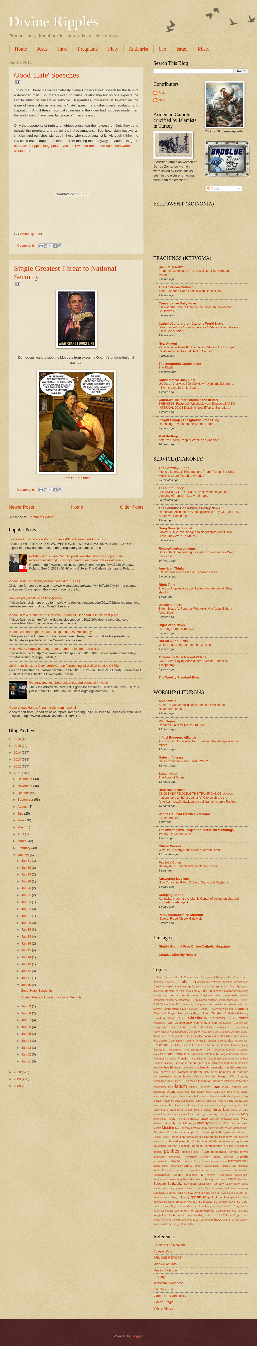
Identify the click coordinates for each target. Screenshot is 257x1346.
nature (211, 1128)
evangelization (194, 1049)
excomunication (225, 1049)
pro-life (242, 1156)
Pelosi (165, 1137)
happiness (230, 1062)
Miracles (226, 1118)
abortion (189, 981)
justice (190, 1100)
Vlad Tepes (167, 721)
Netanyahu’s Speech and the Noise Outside (188, 866)
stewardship (186, 1206)
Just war (180, 1100)
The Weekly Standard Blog (179, 677)
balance (180, 991)
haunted (158, 1067)
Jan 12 (26, 971)
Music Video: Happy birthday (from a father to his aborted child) (54, 649)
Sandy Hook (232, 1183)
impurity (243, 1076)
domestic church (206, 1040)
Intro (63, 49)
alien (245, 982)
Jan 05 (26, 1034)
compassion (160, 1027)
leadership (166, 1105)
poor (196, 1152)
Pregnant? (88, 49)
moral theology (186, 1123)
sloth (156, 1197)
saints (232, 1179)
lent (187, 1105)
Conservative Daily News (178, 303)
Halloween (217, 1063)
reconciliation (195, 1170)
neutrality (221, 1128)
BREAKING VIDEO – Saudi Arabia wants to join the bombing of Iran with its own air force (193, 494)
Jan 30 (26, 867)
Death (244, 1031)
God (177, 1062)
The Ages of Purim (171, 777)
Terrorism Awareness (168, 1283)
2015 (18, 746)
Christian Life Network (169, 1245)
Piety (113, 49)
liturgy (217, 1109)
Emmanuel (198, 1045)
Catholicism (171, 1008)
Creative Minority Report (177, 955)
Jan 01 (26, 1061)
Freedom (183, 1058)
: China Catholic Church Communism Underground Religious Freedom (196, 977)
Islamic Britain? (169, 818)
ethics (225, 1045)
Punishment (176, 1165)
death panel (160, 1036)
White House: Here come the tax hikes (185, 645)
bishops (206, 991)
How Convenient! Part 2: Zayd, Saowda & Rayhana (193, 882)
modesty (169, 1123)
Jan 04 (26, 1041)
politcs (157, 1151)
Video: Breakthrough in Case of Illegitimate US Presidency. (50, 632)
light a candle (202, 1109)
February (24, 848)
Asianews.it (167, 701)
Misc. (244, 1118)
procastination (161, 1161)
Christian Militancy (236, 1013)
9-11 (178, 982)
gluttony (168, 1063)
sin (246, 1192)
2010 (18, 1072)
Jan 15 (26, 950)
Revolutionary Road (178, 1179)
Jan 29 (26, 874)
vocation (194, 1219)
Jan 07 (26, 1020)
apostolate (208, 986)
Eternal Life (212, 1045)
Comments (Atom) (41, 517)
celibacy (193, 1009)
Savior (188, 1188)
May (20, 827)
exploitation (159, 1054)
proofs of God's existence (197, 1161)
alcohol (238, 982)
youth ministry (185, 1224)
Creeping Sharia (171, 895)
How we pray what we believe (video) (35, 598)
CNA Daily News (171, 267)
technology (182, 1210)
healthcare (233, 1067)
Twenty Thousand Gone (175, 834)
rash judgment (240, 1165)
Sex (162, 49)
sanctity (219, 1183)
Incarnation (159, 1081)
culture (235, 1031)
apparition (222, 986)
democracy (191, 1036)
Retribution (159, 1179)
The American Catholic (176, 287)
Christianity (197, 1018)
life (240, 1105)
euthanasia (175, 1049)
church (243, 1018)
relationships (161, 1174)
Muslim (168, 1127)
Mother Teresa (231, 1123)
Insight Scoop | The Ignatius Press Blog (189, 420)
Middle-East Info (165, 1264)
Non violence (234, 1128)
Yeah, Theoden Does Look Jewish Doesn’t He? (190, 291)
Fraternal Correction (164, 1058)
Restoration (241, 1174)
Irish (170, 1087)
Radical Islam (211, 1165)
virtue (176, 1219)
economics (225, 1040)
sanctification (204, 1183)
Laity (245, 1100)
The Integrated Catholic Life (180, 364)
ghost (231, 1058)
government (189, 1062)
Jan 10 (26, 985)
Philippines (211, 1136)
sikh (241, 1192)
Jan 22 (26, 909)
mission (158, 1123)
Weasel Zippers (170, 605)
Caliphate (206, 995)
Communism (241, 1022)
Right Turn (167, 584)
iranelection (160, 1087)
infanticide (191, 1081)
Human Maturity (193, 1076)
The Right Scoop (171, 488)
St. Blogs (159, 1277)
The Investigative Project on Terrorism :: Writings (196, 830)
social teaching (168, 1197)
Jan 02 (26, 1054)
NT (167, 1132)
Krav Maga (234, 1100)
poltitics (187, 1151)
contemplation (161, 1031)
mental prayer (199, 1118)
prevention (175, 1156)
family (179, 1054)
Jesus (42, 49)
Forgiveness (227, 1054)
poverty (234, 1152)
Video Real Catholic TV (170, 1296)
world (163, 1224)
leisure (179, 1105)
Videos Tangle (163, 1302)
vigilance (166, 1219)
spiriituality (198, 1197)
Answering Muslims (174, 878)
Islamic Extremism (200, 1087)
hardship (243, 1063)
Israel (181, 49)
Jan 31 (26, 861)
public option (160, 1165)
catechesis (230, 995)
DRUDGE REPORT (167, 1257)
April (21, 834)
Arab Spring (237, 986)
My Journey (182, 1127)
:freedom (158, 982)
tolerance (243, 1210)
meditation (183, 1118)
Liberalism (197, 1105)
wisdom (205, 1219)
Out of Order (80, 478)
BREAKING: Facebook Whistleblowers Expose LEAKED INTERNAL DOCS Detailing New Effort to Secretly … (197, 405)
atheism (169, 990)
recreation (225, 1170)
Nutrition (174, 1132)
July (20, 813)
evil (209, 1049)
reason (180, 1170)
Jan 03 (26, 1048)
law (155, 1105)
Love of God (239, 1109)
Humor (223, 1076)
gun (207, 1063)
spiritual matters (239, 1197)
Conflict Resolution (201, 1027)
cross (216, 1031)
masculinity (159, 1118)
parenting (217, 1132)
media (172, 1118)
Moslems (215, 1123)
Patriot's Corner (171, 862)
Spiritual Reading (163, 1201)
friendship (197, 1058)
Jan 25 (26, 895)
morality (203, 1123)
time (234, 1210)
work (156, 1224)
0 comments (26, 245)
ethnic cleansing (239, 1045)
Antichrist (138, 49)
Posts (213, 188)
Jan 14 (26, 957)
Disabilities (227, 1036)
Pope (205, 1152)
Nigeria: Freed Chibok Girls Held (181, 918)
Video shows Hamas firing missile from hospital (42, 707)
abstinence (203, 982)
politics (172, 1151)
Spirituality (205, 1201)
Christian (217, 1013)
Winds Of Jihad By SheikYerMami (184, 814)
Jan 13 (26, 964)
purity (188, 1165)
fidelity (214, 1054)
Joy (246, 1096)
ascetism (158, 991)
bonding (243, 991)
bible (197, 990)
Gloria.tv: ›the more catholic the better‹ (188, 400)
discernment (241, 1036)
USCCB (217, 1215)
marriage (213, 1114)
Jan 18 (26, 936)
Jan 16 (26, 943)
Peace (157, 1137)
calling (217, 995)
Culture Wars (162, 1251)
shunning (232, 1192)
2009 (18, 1079)
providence (220, 1161)
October (23, 793)
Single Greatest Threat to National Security (51, 997)
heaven (165, 1071)
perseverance (194, 1136)
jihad (230, 1096)
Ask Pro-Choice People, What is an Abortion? (189, 440)
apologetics (194, 986)
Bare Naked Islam (172, 790)
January (23, 855)
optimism (195, 1132)
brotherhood (160, 995)
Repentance (225, 1174)
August (22, 806)
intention (229, 1081)
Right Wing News (172, 625)
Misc (236, 1118)
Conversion (194, 1031)
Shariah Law (218, 1192)
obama (184, 1132)
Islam (181, 1086)
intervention (241, 1081)
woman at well (231, 1219)
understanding (195, 1215)
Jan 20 (26, 923)
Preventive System (197, 1156)
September (25, 799)
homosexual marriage (233, 1071)
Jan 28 (26, 881)
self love (230, 1188)
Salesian (242, 1179)
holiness (196, 1072)
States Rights (170, 1206)
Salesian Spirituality (167, 1183)
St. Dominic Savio (225, 1201)
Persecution (177, 1136)
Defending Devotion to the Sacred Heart (186, 424)
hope (177, 1076)
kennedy (200, 1100)
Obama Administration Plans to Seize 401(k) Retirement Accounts (58, 539)
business (193, 995)
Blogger (136, 1336)
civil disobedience (180, 1022)
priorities (228, 1156)
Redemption (241, 1170)
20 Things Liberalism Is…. (176, 629)
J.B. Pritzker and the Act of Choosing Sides (188, 572)
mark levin (187, 1114)
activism (216, 981)
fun (205, 1058)
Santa (245, 1183)
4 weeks (169, 982)
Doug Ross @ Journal (175, 528)
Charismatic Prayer (164, 1013)
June (21, 820)
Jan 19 (26, 929)
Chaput (229, 1009)
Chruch (232, 1018)
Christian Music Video (169, 1018)
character (241, 1009)
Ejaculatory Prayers (180, 1045)
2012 (18, 766)
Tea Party (233, 1206)
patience (230, 1132)
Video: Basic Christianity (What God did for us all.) (44, 581)
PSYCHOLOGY (238, 1161)
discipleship (160, 1040)
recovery (211, 1170)
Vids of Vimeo (163, 1308)
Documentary (176, 1040)
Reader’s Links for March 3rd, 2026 (182, 725)
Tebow (244, 1206)
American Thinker (172, 568)
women (244, 1219)
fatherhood (191, 1054)
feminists (204, 1054)
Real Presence (163, 1170)
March (22, 841)
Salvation (190, 1183)
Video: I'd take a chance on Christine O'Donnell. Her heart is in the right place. (64, 615)
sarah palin (160, 1188)
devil (217, 1036)
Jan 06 (26, 1027)
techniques (167, 1210)
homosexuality (162, 1076)
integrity (218, 1080)
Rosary (209, 1179)
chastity (192, 1013)
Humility (210, 1076)
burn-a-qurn (177, 995)
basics (189, 991)
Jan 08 (26, 1013)
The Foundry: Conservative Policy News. (190, 508)
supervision (219, 1206)
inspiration (204, 1080)
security (198, 1188)
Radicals (226, 1165)
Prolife (175, 1161)
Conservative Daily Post (177, 380)
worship (171, 1224)
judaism (157, 1100)
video (156, 1219)
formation (242, 1054)
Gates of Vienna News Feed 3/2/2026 (184, 761)
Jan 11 (26, 978)
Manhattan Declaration (166, 1114)
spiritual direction (218, 1197)
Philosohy (225, 1136)
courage (207, 1031)
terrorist (208, 1210)
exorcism (243, 1049)
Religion (178, 1174)
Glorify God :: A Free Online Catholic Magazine (194, 946)
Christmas (217, 1018)
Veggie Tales (240, 1215)
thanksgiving (223, 1210)
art (246, 986)
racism (198, 1165)
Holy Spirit (210, 1072)
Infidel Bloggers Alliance (177, 737)
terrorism (196, 1210)
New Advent (168, 343)
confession (178, 1027)
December (25, 779)
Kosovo (222, 1100)
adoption (228, 982)
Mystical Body (199, 1128)
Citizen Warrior (170, 846)
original (205, 1132)
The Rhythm (167, 367)
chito (161, 100)
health (168, 1067)
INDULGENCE (175, 1081)
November (25, 786)
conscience (224, 1027)
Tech (156, 1210)
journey (238, 1096)
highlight (183, 1072)
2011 (18, 773)
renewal (211, 1174)
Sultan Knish (168, 773)
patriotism (242, 1132)
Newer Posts (21, 507)
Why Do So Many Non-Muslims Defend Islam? (190, 850)
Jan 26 (26, 888)
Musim (157, 1128)
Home (21, 49)
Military (215, 1118)
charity (181, 1013)
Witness (216, 1219)
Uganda (180, 1215)
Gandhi (212, 1058)
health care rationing (186, 1067)
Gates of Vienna (171, 757)
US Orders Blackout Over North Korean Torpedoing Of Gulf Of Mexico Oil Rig (64, 666)
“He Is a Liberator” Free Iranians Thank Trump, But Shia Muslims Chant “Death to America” (196, 474)
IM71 (233, 1076)
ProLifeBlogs (169, 436)
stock (198, 1206)
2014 (18, 752)
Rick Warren (197, 1179)
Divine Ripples (54, 21)
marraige (200, 1114)
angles (169, 986)
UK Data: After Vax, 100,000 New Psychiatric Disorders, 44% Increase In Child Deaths (196, 385)
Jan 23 (26, 902)
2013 (18, 759)
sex (190, 1192)
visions (185, 1219)
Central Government (212, 1009)
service (171, 1192)
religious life (195, 1174)
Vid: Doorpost (163, 1289)
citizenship (159, 1022)
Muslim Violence (165, 1270)
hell (174, 1072)
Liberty (232, 1105)
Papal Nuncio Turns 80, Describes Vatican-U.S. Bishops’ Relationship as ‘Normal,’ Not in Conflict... (197, 349)
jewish (222, 1096)
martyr (225, 1114)
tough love (160, 1215)
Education (160, 1045)
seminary (243, 1188)
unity (207, 1215)
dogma (190, 1040)
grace (201, 1063)
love (226, 1109)
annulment (180, 986)
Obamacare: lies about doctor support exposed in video (68, 682)
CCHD (184, 1009)
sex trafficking (202, 1192)
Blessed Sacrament (225, 990)
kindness (211, 1100)
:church (244, 977)
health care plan (212, 1067)
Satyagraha (176, 1188)
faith (170, 1054)
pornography (219, 1151)
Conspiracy (241, 1027)
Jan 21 (26, 916)
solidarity (184, 1197)
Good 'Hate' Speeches (46, 75)
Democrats (206, 1036)
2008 (18, 1086)
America (158, 986)
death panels (175, 1036)
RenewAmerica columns (177, 548)
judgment (168, 1100)
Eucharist (159, 1049)
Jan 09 (26, 1006)
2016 (18, 739)
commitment (202, 1022)
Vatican (227, 1215)
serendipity (159, 1192)
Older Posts (131, 507)
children (204, 1013)
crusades (225, 1031)
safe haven (220, 1179)
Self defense (214, 1188)
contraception (178, 1031)
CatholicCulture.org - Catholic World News (191, 323)
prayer (244, 1151)
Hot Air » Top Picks (173, 641)
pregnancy (159, 1156)
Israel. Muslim (231, 1086)
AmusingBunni (31, 234)
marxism (235, 1114)
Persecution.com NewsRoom (181, 915)
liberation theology (216, 1105)
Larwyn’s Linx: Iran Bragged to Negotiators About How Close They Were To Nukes (195, 534)
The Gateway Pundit (174, 468)
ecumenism (241, 1040)
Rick (161, 93)
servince (182, 1192)
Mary (244, 1114)
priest (216, 1156)
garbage (222, 1058)
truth (172, 1215)
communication (222, 1022)
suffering (207, 1206)
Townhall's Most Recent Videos (182, 657)
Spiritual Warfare (186, 1201)
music (244, 1123)
